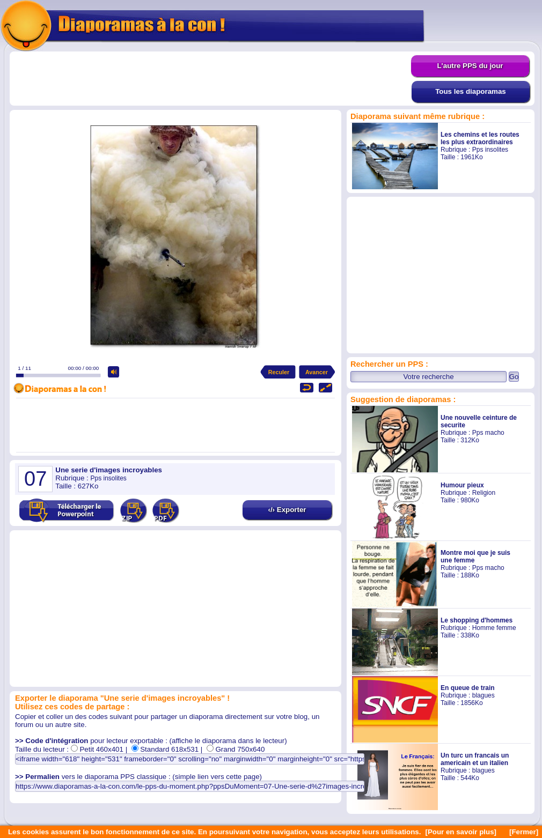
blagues (483, 695)
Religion (483, 492)
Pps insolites (490, 149)
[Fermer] (523, 832)
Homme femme (494, 628)
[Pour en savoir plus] (460, 832)
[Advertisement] (210, 79)
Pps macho (488, 432)
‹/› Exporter (287, 510)
